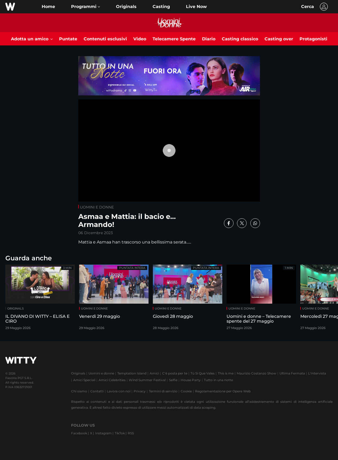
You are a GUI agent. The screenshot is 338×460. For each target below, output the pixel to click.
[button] (85, 6)
